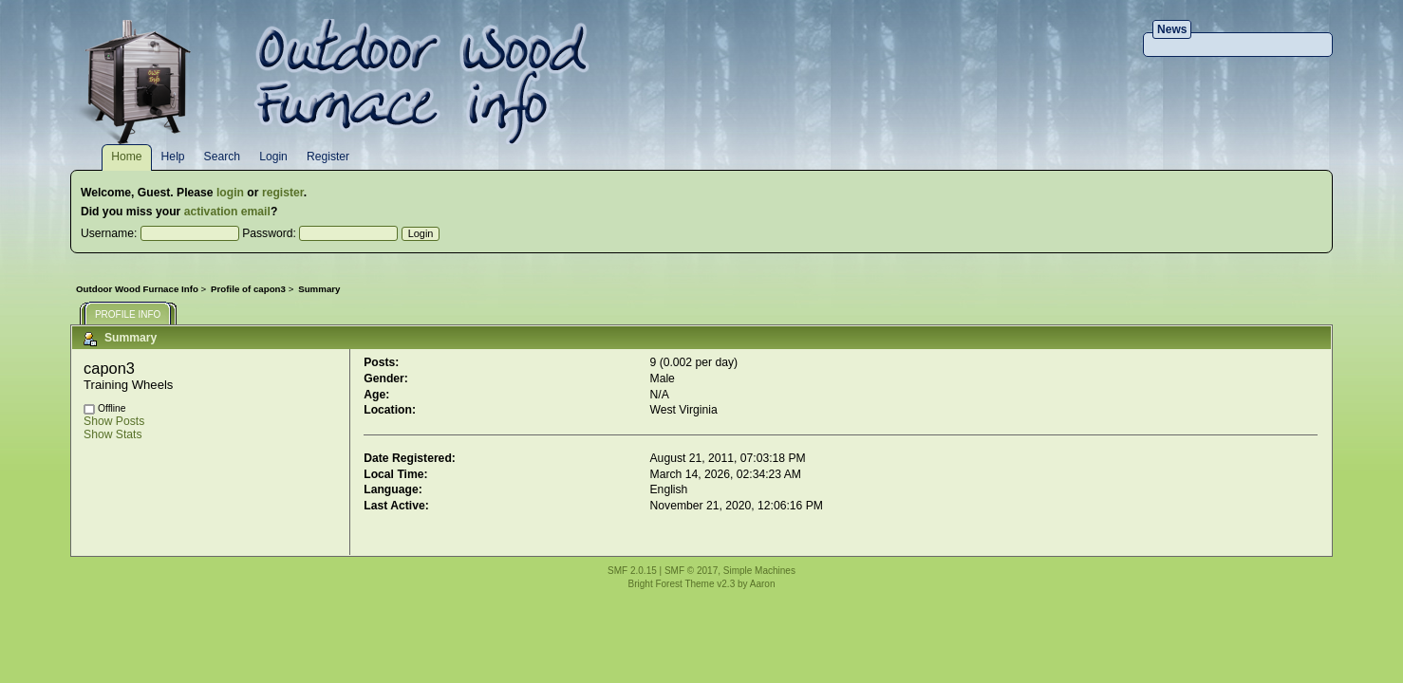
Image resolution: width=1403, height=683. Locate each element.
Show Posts (114, 421)
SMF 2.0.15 (632, 570)
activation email (227, 211)
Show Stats (113, 434)
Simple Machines (759, 570)
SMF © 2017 (691, 570)
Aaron (763, 584)
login (230, 192)
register (283, 192)
